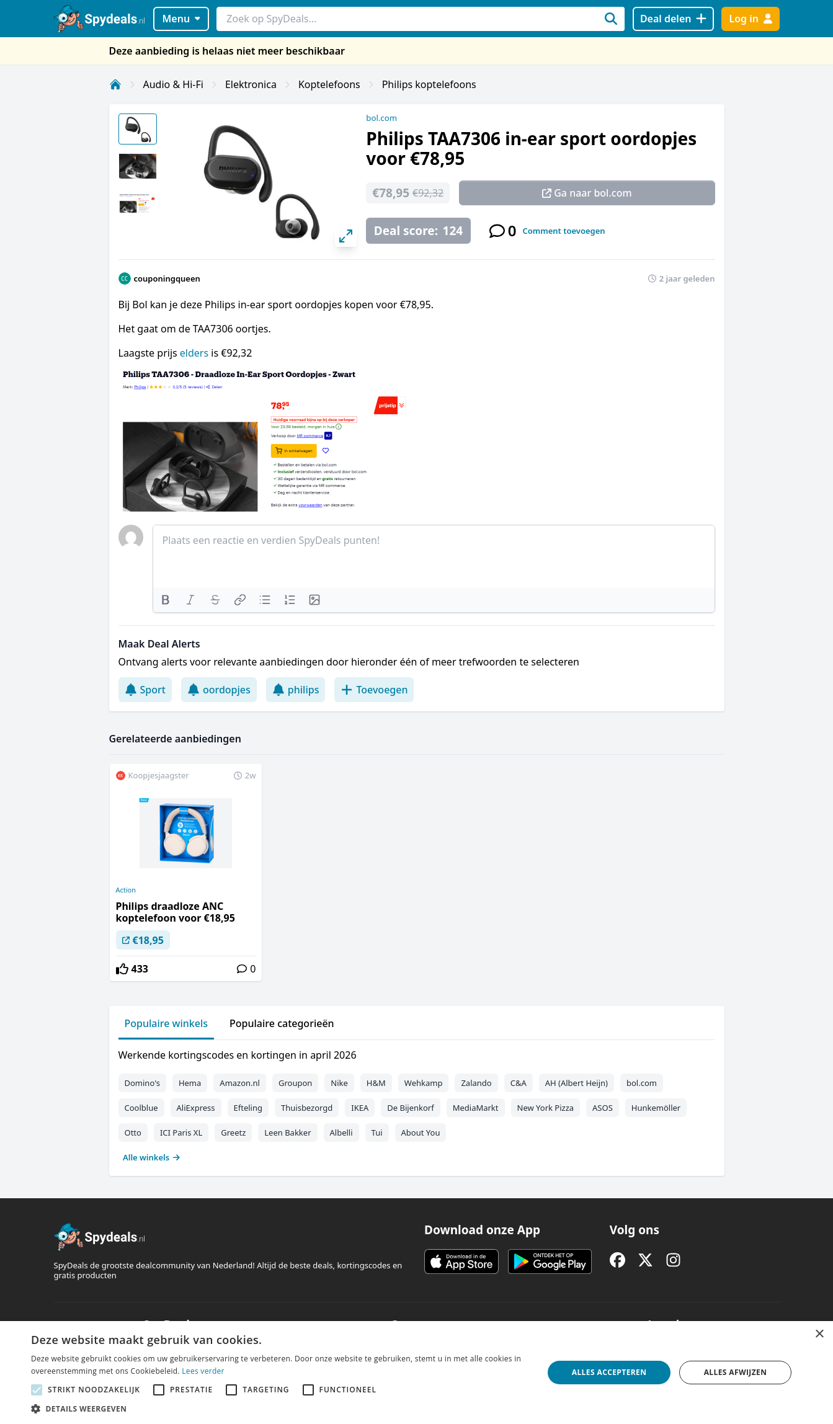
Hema (190, 1082)
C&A (518, 1082)
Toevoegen (374, 689)
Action (126, 890)
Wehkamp (423, 1082)
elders (195, 353)
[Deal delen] (673, 19)
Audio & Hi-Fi (173, 84)
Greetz (233, 1132)
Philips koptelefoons (429, 84)
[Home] (115, 84)
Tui (377, 1132)
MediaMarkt (476, 1107)
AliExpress (196, 1107)
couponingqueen (167, 278)
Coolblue (141, 1107)
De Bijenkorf (410, 1107)
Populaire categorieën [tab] (281, 1023)
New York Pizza (545, 1107)
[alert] (416, 1372)
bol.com (381, 117)
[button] (279, 1408)
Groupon (295, 1082)
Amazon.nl (240, 1082)
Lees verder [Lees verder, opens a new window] (203, 1371)
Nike (339, 1082)
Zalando (476, 1082)
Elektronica (251, 84)
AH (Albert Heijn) (576, 1082)
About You (420, 1132)
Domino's (142, 1082)
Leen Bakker (287, 1132)
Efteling (248, 1107)
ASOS (602, 1107)
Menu (181, 18)
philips (295, 689)
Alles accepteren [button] (609, 1372)
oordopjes (219, 689)
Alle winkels (151, 1157)
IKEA (359, 1107)
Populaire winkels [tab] (166, 1023)
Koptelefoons (329, 84)
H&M (376, 1082)
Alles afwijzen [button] (735, 1372)
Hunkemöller (655, 1107)
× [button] (819, 1334)
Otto (133, 1132)
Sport (145, 689)
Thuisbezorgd (306, 1107)
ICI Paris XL (181, 1132)
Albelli (341, 1132)
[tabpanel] (416, 1103)
